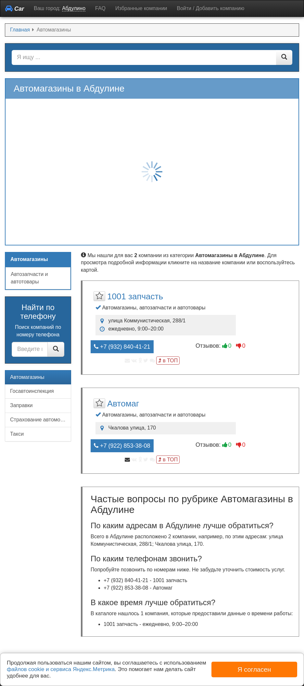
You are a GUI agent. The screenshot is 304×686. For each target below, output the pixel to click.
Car (14, 8)
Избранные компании (141, 8)
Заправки (21, 405)
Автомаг (123, 403)
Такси (17, 434)
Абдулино (73, 8)
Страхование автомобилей (40, 419)
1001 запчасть (135, 296)
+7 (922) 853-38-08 (122, 446)
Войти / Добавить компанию (211, 8)
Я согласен (254, 669)
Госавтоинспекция (32, 391)
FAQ (100, 8)
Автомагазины (27, 377)
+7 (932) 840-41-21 (122, 346)
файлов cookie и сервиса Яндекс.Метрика (61, 669)
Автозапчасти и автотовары (29, 277)
